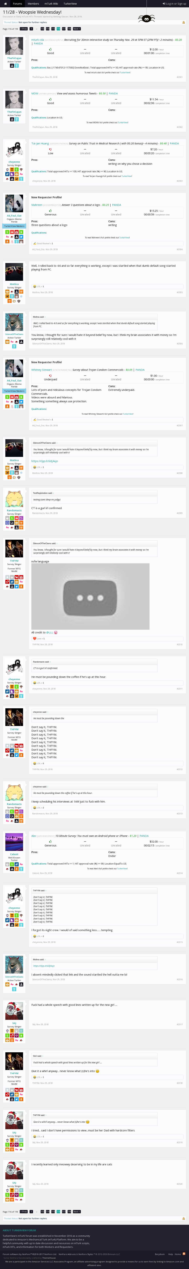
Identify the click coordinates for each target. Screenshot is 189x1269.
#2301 (180, 77)
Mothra (14, 284)
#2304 (180, 249)
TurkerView (125, 72)
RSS (184, 1253)
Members (33, 3)
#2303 (180, 181)
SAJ (14, 1023)
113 (42, 28)
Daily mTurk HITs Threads (29, 16)
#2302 (180, 127)
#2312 (180, 769)
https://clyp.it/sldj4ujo (44, 461)
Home (5, 3)
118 (69, 28)
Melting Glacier (60, 16)
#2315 (180, 942)
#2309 (180, 513)
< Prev (23, 28)
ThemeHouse (49, 1257)
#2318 (180, 1083)
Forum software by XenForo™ (30, 1254)
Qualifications (38, 67)
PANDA (38, 43)
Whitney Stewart (41, 369)
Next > (77, 28)
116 (58, 28)
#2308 (180, 473)
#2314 (180, 873)
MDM (34, 93)
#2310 (180, 644)
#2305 (180, 292)
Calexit (14, 854)
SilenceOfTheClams (14, 334)
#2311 (180, 688)
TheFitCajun (14, 58)
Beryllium (160, 1254)
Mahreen (36, 205)
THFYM (14, 560)
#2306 (180, 343)
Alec (33, 836)
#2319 (180, 1142)
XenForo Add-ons (67, 1254)
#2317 (180, 1024)
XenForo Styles (85, 1254)
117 (64, 28)
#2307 (180, 425)
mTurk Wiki (51, 3)
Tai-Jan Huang (40, 143)
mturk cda (37, 40)
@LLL (49, 632)
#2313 (180, 813)
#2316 (180, 979)
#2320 (180, 1184)
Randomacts (14, 510)
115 (53, 28)
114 (47, 28)
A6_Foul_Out (14, 215)
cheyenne (14, 161)
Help (170, 1254)
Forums (17, 3)
